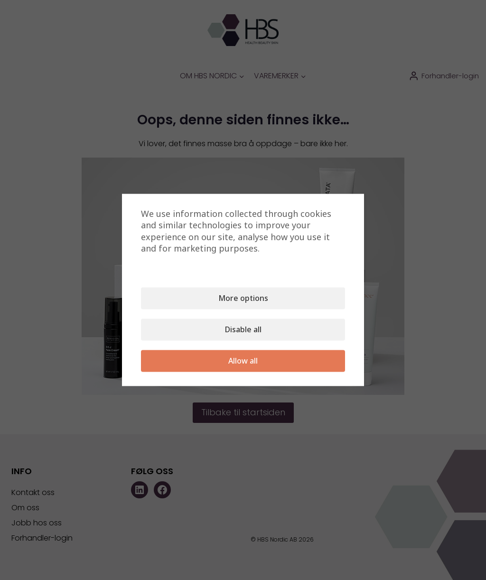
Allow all (243, 361)
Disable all (243, 330)
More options (243, 298)
